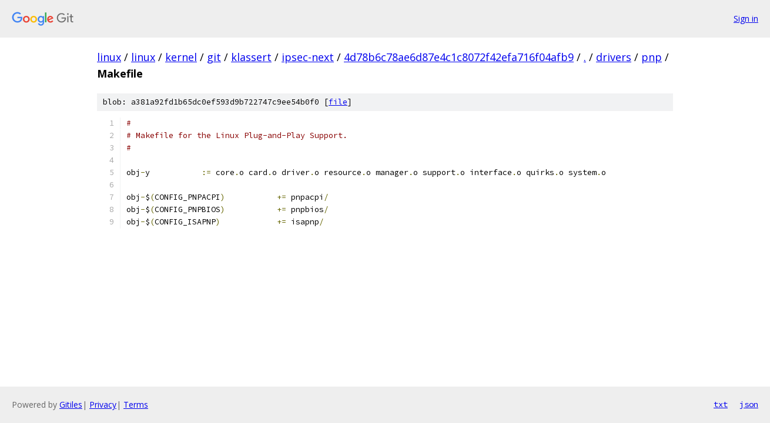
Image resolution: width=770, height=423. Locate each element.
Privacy (102, 404)
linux (109, 57)
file (338, 102)
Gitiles (70, 404)
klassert (251, 57)
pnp (651, 57)
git (214, 57)
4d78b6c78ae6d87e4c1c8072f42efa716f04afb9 (459, 57)
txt (721, 404)
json (748, 404)
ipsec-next (308, 57)
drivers (613, 57)
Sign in (746, 18)
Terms (135, 404)
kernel (181, 57)
